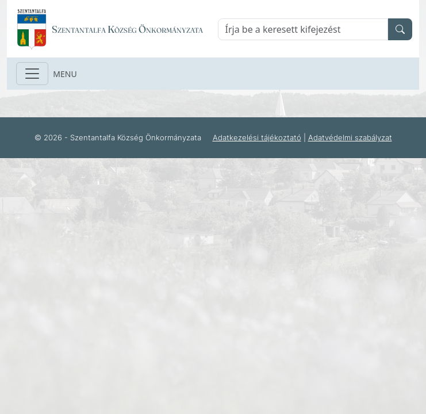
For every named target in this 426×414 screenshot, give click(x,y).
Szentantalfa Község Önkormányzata (127, 29)
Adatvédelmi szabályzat (350, 137)
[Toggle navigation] (32, 73)
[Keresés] (303, 29)
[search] (400, 29)
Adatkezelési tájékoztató (257, 137)
